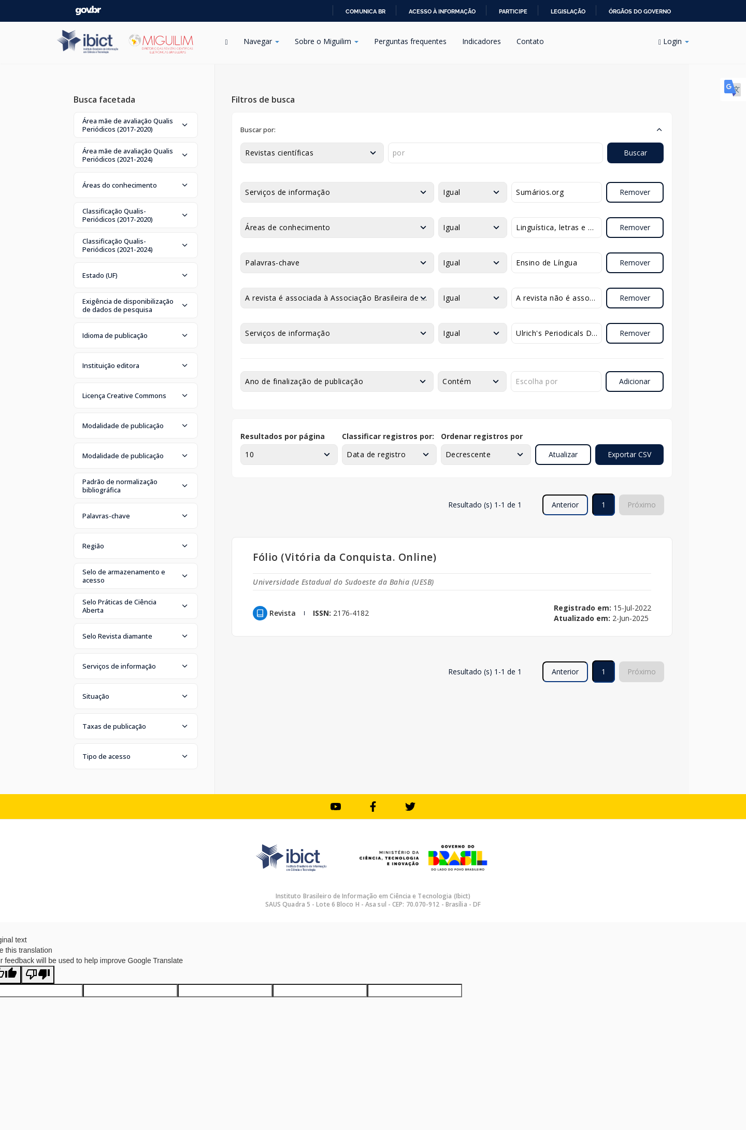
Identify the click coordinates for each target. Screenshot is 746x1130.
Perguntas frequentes (410, 41)
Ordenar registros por (482, 436)
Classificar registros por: (388, 436)
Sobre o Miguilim (326, 41)
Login (673, 41)
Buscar (635, 153)
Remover (635, 192)
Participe (513, 11)
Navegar (261, 41)
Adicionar (634, 381)
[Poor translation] (37, 975)
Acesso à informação (442, 11)
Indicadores (481, 41)
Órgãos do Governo (640, 11)
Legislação (568, 11)
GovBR (88, 11)
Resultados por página (282, 436)
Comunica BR (365, 11)
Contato (530, 41)
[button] (135, 124)
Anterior (565, 505)
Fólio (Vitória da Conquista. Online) (344, 557)
